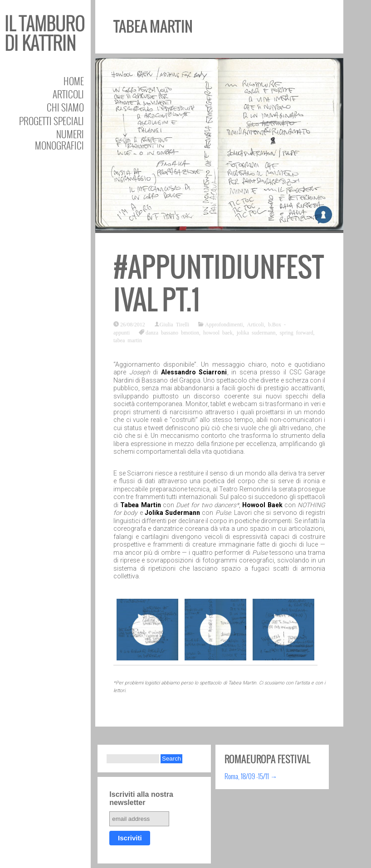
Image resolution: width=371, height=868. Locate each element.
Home (73, 81)
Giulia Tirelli (175, 324)
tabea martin (127, 340)
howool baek (218, 332)
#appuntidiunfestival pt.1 (218, 283)
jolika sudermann (256, 332)
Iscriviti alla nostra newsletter (141, 798)
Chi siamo (65, 107)
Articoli (68, 94)
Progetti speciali (51, 121)
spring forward (296, 332)
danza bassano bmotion (172, 332)
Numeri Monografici (59, 139)
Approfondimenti (224, 324)
